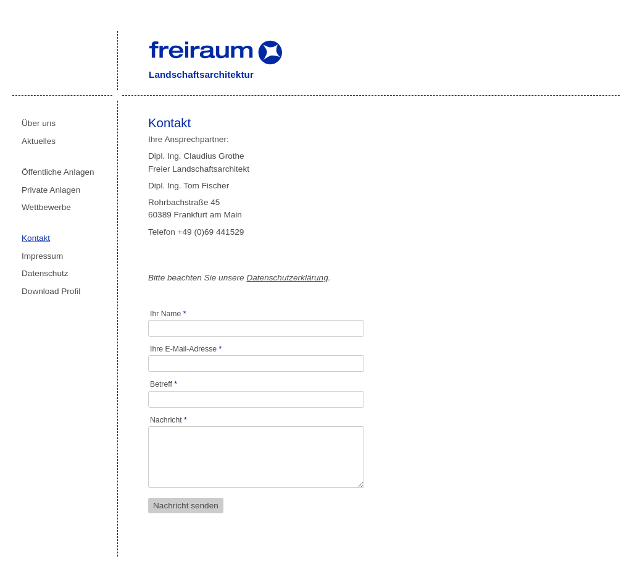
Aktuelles (39, 141)
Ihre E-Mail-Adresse (186, 349)
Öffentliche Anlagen (58, 172)
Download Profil (51, 291)
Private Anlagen (51, 190)
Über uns (39, 123)
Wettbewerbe (46, 207)
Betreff (163, 384)
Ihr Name (168, 313)
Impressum (42, 256)
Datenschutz (45, 273)
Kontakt (36, 238)
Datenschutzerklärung (287, 277)
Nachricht (168, 420)
